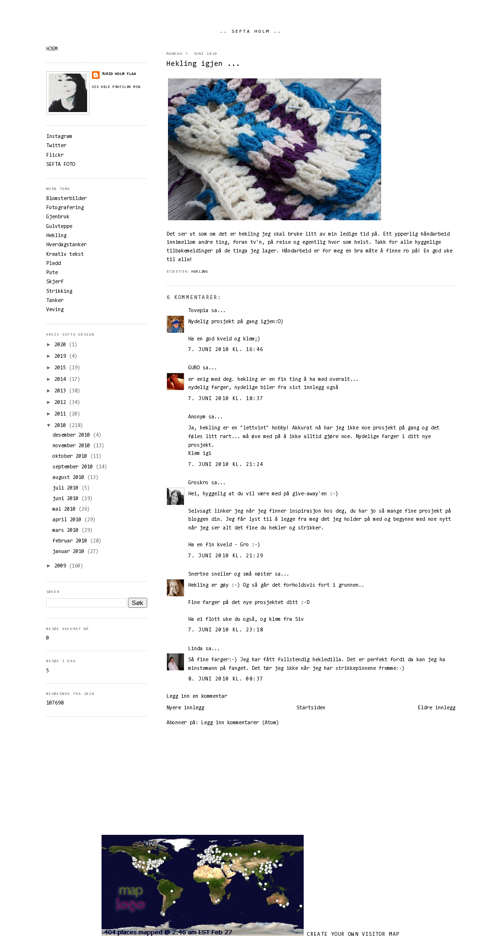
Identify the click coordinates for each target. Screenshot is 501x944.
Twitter (56, 146)
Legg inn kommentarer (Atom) (240, 723)
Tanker (55, 300)
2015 (61, 368)
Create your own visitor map (353, 934)
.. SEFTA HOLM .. (251, 31)
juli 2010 (66, 488)
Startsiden (310, 708)
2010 (61, 425)
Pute (52, 273)
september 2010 (74, 467)
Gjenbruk (57, 217)
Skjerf (55, 282)
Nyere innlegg (185, 708)
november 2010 (72, 446)
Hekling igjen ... (203, 64)
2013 (61, 391)
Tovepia (198, 311)
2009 (61, 566)
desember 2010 (72, 435)
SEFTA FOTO (60, 164)
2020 (61, 345)
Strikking (59, 291)
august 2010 (69, 477)
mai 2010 (65, 509)
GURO (194, 368)
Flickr (55, 155)
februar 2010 (71, 541)
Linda (195, 649)
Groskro (198, 483)
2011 (61, 414)
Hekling (200, 272)
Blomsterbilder (66, 198)
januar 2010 (69, 551)
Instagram (59, 136)
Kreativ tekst (65, 254)
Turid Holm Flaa (119, 74)
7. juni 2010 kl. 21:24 (225, 464)
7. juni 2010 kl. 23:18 (225, 630)
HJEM (52, 49)
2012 (61, 402)
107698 (55, 703)
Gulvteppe (59, 226)
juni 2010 (66, 499)
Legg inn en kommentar (197, 696)
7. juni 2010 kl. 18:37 (225, 399)
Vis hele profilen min (116, 87)
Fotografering (65, 208)
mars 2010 (66, 530)
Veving (55, 310)
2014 (61, 379)
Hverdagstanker (66, 245)
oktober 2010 (71, 456)
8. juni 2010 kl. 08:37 (225, 679)
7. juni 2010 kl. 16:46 (225, 349)
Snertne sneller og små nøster (230, 574)
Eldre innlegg (436, 708)
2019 (61, 356)
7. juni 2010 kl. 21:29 (225, 556)
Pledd (53, 263)
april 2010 (68, 520)
